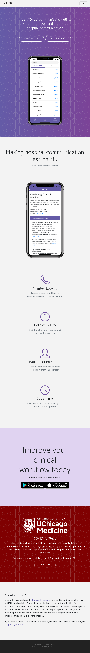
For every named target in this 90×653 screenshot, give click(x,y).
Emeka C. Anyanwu (42, 600)
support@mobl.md (15, 624)
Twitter (45, 644)
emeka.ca (42, 649)
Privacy (52, 644)
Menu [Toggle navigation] (83, 3)
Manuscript (45, 565)
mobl (7, 3)
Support (38, 644)
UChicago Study (58, 38)
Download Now (31, 38)
